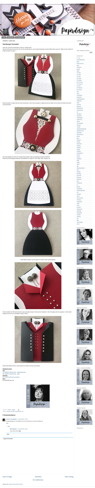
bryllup (78, 149)
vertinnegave (80, 222)
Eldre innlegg (69, 477)
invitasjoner (79, 183)
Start (4, 37)
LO (77, 112)
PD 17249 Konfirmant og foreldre (11, 377)
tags (78, 220)
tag (77, 218)
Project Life (79, 119)
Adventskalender (81, 59)
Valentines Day (80, 130)
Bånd (78, 71)
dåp (77, 166)
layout (78, 196)
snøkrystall (79, 212)
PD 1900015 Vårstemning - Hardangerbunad (14, 372)
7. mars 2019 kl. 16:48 (22, 429)
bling (78, 138)
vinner (78, 224)
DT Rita (12, 411)
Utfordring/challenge (81, 128)
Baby (78, 61)
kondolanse (79, 188)
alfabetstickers (80, 134)
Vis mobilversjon (38, 480)
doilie (78, 160)
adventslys (79, 132)
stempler (79, 214)
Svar (7, 423)
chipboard (79, 158)
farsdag (78, 171)
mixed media (80, 198)
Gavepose (79, 97)
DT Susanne (80, 84)
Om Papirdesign (20, 37)
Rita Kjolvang (13, 429)
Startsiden (38, 477)
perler (78, 205)
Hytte (78, 102)
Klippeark (79, 106)
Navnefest (79, 115)
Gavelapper (79, 95)
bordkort (79, 145)
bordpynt (79, 147)
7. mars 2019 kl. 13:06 (22, 419)
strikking (79, 216)
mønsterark (79, 201)
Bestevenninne (80, 63)
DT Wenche (79, 87)
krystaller (79, 194)
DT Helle (79, 74)
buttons (78, 155)
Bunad (8, 411)
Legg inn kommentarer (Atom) (16, 484)
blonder (78, 142)
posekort (79, 207)
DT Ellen (79, 72)
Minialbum (79, 114)
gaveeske (79, 175)
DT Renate (79, 80)
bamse (78, 136)
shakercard (79, 209)
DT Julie (79, 76)
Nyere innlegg (7, 477)
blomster (79, 140)
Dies (78, 91)
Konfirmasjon (18, 411)
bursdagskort (80, 153)
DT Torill (79, 86)
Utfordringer (10, 37)
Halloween (79, 100)
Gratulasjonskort (80, 99)
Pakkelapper (80, 117)
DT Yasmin (79, 89)
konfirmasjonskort (81, 190)
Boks (78, 65)
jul (77, 184)
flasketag (79, 173)
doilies (78, 162)
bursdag (79, 151)
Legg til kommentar (8, 438)
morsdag (79, 199)
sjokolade (79, 211)
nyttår (78, 203)
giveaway (79, 177)
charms (78, 156)
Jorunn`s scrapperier (11, 419)
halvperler (79, 179)
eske (78, 170)
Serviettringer (80, 123)
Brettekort (79, 67)
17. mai (78, 58)
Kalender (79, 104)
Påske (78, 121)
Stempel (79, 125)
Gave (78, 93)
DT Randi (79, 78)
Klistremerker (80, 108)
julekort (78, 186)
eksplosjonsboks (80, 168)
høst (78, 181)
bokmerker (79, 143)
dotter (78, 164)
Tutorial (78, 127)
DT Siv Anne (80, 82)
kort (22, 411)
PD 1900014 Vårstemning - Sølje (11, 374)
